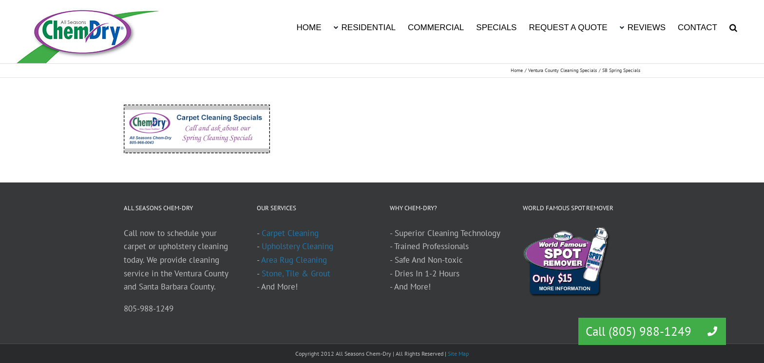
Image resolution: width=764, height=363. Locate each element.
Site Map (458, 353)
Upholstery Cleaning (297, 246)
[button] (733, 27)
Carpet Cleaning (290, 233)
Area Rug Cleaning (294, 259)
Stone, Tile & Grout (296, 273)
